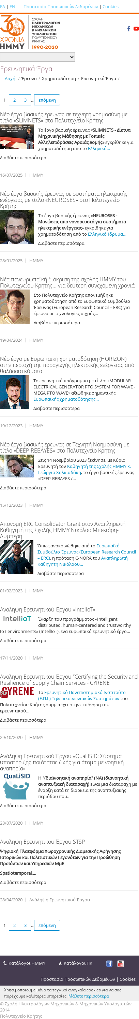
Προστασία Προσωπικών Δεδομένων (61, 6)
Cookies (111, 6)
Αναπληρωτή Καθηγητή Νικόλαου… (82, 561)
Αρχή (10, 78)
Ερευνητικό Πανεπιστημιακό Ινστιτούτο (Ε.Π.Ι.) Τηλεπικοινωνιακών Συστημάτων (82, 695)
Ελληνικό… (99, 148)
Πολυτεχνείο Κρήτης (21, 1016)
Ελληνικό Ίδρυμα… (106, 234)
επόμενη (47, 100)
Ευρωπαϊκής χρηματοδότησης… (66, 399)
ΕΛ (2, 6)
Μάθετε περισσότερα (88, 996)
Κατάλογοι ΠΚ (78, 963)
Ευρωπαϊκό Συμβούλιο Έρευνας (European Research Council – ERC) (86, 552)
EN (12, 6)
